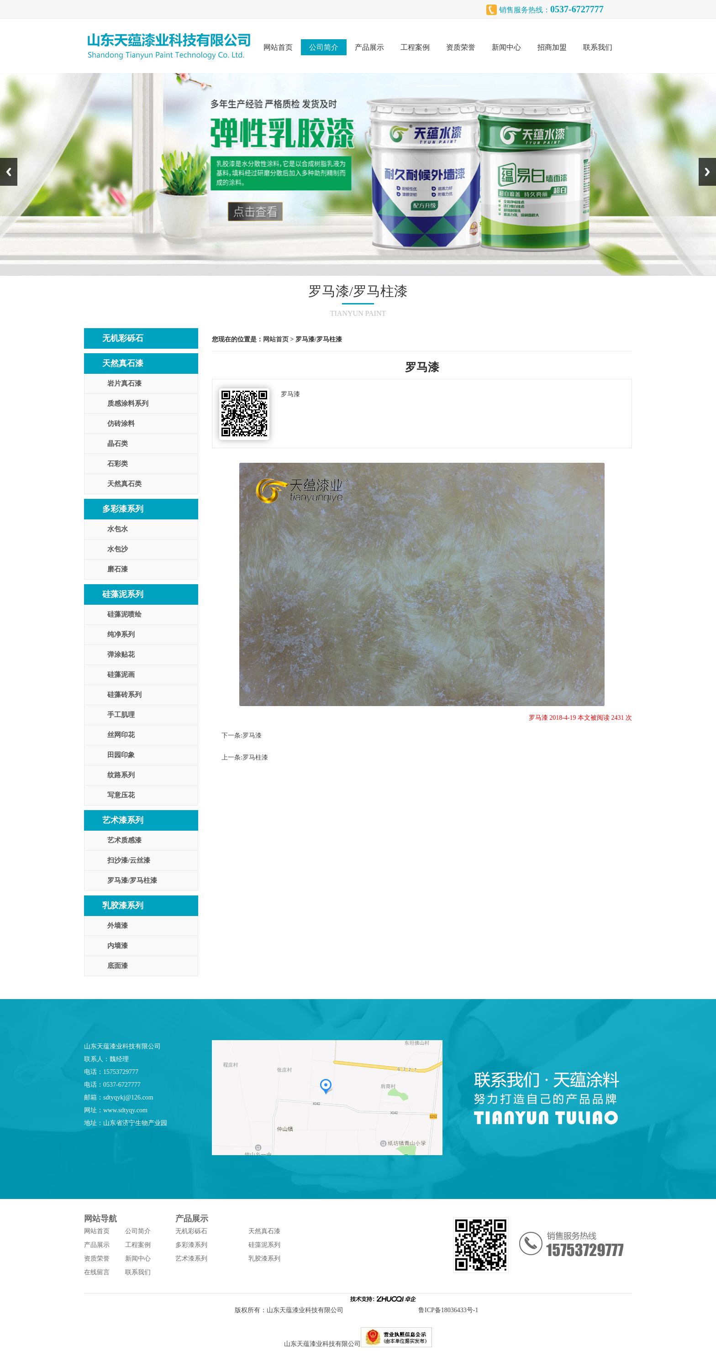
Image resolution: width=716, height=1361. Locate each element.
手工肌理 (121, 714)
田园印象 (121, 755)
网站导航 (100, 1218)
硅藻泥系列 (122, 594)
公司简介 (323, 47)
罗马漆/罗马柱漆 (132, 880)
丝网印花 (121, 734)
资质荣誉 (460, 47)
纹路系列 (121, 775)
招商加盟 (552, 47)
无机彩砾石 (122, 338)
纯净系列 (121, 634)
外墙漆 (117, 925)
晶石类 (117, 443)
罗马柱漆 (255, 757)
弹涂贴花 (121, 654)
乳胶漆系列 (122, 905)
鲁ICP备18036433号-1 (449, 1310)
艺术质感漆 (124, 840)
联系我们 (597, 47)
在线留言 (97, 1272)
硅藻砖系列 (124, 694)
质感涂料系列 (127, 403)
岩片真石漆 (124, 383)
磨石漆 (117, 569)
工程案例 (415, 47)
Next (707, 172)
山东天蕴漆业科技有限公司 (305, 1310)
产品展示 (369, 47)
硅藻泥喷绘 (124, 614)
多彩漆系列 (122, 508)
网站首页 (278, 47)
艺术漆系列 (122, 820)
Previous (8, 172)
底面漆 (117, 965)
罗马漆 (252, 735)
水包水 (117, 529)
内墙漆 (117, 945)
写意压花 (121, 795)
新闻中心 (506, 47)
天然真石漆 (122, 363)
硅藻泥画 (121, 674)
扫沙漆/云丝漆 (128, 860)
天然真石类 (124, 483)
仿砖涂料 (121, 423)
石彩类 (117, 463)
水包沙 (117, 549)
